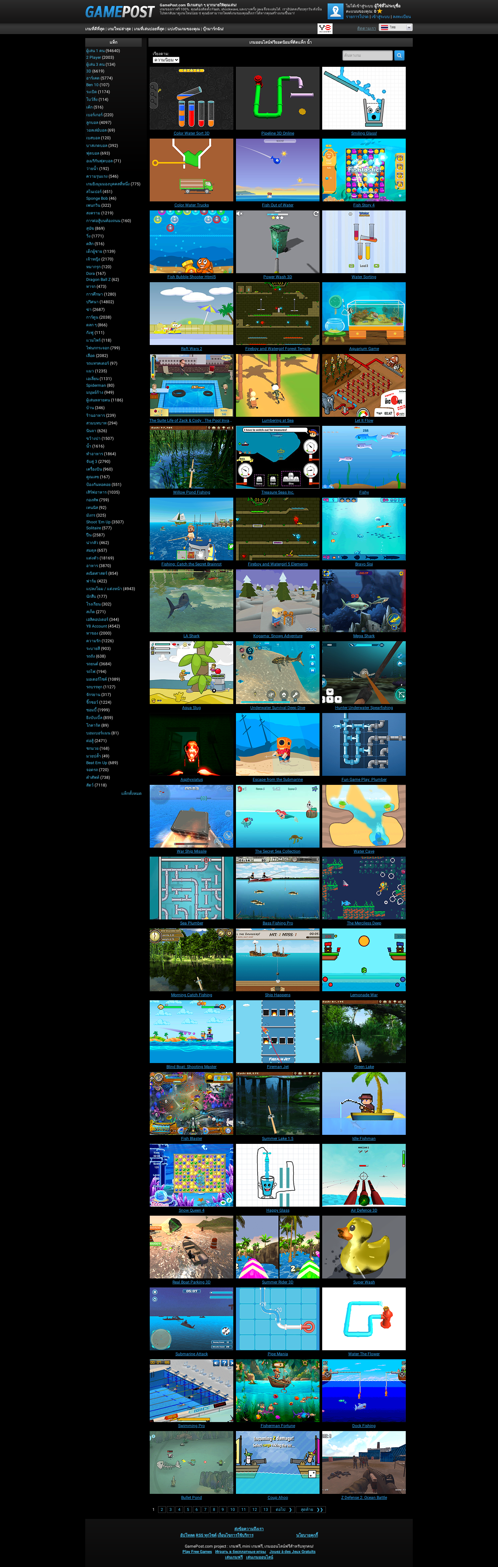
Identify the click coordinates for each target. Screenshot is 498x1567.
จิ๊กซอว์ (92, 702)
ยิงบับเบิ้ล (94, 717)
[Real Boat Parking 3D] (191, 1247)
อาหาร (92, 565)
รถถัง (90, 656)
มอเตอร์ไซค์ (96, 679)
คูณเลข (92, 477)
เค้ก (89, 107)
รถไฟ (91, 671)
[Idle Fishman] (364, 1103)
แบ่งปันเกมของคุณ (183, 29)
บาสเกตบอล (96, 145)
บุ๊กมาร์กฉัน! (213, 29)
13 (265, 1509)
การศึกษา (94, 294)
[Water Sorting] (364, 242)
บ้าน (90, 407)
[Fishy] (364, 457)
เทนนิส (92, 507)
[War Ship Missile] (191, 816)
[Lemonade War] (364, 960)
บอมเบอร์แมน (98, 733)
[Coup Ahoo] (278, 1462)
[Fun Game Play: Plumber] (364, 744)
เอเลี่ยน (92, 378)
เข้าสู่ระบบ (381, 16)
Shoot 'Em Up (98, 522)
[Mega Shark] (364, 601)
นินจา (91, 430)
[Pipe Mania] (278, 1319)
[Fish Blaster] (191, 1103)
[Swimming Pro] (191, 1390)
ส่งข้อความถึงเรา (249, 1529)
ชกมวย (92, 748)
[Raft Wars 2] (191, 313)
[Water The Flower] (364, 1319)
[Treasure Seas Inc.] (278, 457)
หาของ (92, 633)
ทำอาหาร (94, 454)
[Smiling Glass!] (364, 98)
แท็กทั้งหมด (131, 793)
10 (232, 1509)
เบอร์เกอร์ (94, 115)
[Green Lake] (364, 1031)
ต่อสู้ (90, 740)
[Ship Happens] (278, 960)
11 (243, 1509)
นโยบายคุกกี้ (307, 1535)
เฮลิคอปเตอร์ (97, 619)
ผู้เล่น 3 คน (95, 64)
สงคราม (93, 213)
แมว (90, 371)
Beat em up (96, 762)
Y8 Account (96, 626)
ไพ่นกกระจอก (97, 348)
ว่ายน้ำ (92, 168)
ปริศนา (92, 302)
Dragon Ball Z (98, 279)
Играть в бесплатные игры (240, 1551)
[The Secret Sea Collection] (278, 816)
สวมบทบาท (96, 423)
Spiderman (96, 385)
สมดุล (91, 550)
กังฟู (90, 332)
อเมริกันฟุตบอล (99, 161)
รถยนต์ (92, 664)
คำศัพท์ (92, 777)
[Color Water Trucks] (191, 170)
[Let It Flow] (364, 385)
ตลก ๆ (91, 325)
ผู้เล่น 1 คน (95, 50)
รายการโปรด (357, 16)
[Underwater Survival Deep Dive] (278, 672)
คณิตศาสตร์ (96, 573)
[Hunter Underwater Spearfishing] (364, 672)
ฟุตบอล (92, 153)
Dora (90, 273)
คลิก (90, 243)
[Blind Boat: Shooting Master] (191, 1031)
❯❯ (310, 1510)
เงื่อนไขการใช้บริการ (235, 1535)
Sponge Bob (97, 198)
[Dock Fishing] (364, 1390)
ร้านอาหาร (95, 415)
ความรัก (93, 641)
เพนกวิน (93, 205)
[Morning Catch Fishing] (191, 960)
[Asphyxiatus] (191, 744)
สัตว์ (90, 785)
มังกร (90, 515)
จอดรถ (92, 769)
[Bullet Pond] (191, 1462)
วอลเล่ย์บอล (96, 130)
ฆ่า (89, 309)
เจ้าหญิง (93, 259)
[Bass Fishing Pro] (278, 888)
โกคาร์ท (93, 725)
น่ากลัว (92, 542)
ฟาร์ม (91, 581)
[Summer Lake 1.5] (278, 1103)
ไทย (388, 27)
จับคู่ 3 (91, 461)
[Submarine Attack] (191, 1319)
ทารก (91, 286)
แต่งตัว (92, 558)
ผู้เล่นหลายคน (98, 400)
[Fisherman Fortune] (278, 1390)
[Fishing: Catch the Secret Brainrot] (191, 529)
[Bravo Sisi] (364, 529)
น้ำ (88, 446)
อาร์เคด (93, 78)
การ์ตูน (92, 317)
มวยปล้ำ (93, 756)
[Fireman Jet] (278, 1031)
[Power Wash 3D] (278, 242)
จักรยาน (93, 694)
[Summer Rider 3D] (278, 1247)
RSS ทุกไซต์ (206, 1535)
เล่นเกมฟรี (234, 1557)
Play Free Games (197, 1551)
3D (88, 71)
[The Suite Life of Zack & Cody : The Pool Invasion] (191, 385)
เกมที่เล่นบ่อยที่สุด (149, 29)
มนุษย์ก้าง (94, 392)
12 (254, 1509)
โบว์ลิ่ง (92, 99)
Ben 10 (92, 84)
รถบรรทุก (94, 687)
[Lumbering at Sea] (278, 385)
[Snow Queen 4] (191, 1175)
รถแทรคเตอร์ (97, 363)
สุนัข (90, 228)
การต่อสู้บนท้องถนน (103, 220)
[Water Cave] (364, 816)
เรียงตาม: (161, 53)
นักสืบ (91, 596)
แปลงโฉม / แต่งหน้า (104, 588)
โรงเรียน (93, 604)
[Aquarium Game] (364, 313)
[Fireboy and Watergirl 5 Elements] (278, 529)
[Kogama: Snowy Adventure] (278, 601)
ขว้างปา (93, 438)
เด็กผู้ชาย (94, 251)
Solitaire (93, 528)
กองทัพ (92, 500)
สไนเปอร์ (94, 191)
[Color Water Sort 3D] (191, 98)
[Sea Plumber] (191, 888)
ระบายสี (93, 648)
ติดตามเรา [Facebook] (366, 28)
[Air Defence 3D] (364, 1175)
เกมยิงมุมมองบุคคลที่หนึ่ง (108, 184)
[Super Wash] (364, 1247)
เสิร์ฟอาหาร (96, 492)
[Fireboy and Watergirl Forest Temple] (278, 313)
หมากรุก (93, 267)
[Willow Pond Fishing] (191, 457)
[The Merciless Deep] (364, 888)
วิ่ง (88, 236)
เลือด (90, 355)
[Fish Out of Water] (278, 170)
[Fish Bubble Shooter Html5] (191, 242)
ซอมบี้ (91, 710)
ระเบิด (91, 92)
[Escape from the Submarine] (278, 744)
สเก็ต (90, 612)
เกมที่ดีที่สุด (95, 29)
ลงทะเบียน (402, 16)
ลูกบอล (92, 122)
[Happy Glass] (278, 1175)
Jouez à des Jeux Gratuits (292, 1551)
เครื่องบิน (94, 469)
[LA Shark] (191, 601)
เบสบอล (93, 138)
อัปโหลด (187, 1535)
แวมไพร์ (93, 340)
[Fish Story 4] (364, 170)
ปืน (89, 535)
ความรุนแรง (97, 176)
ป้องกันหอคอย (98, 484)
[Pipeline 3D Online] (278, 98)
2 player (93, 57)
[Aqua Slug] (191, 672)
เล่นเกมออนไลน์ (259, 1557)
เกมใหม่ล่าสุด (119, 29)
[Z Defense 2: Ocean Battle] (364, 1462)
